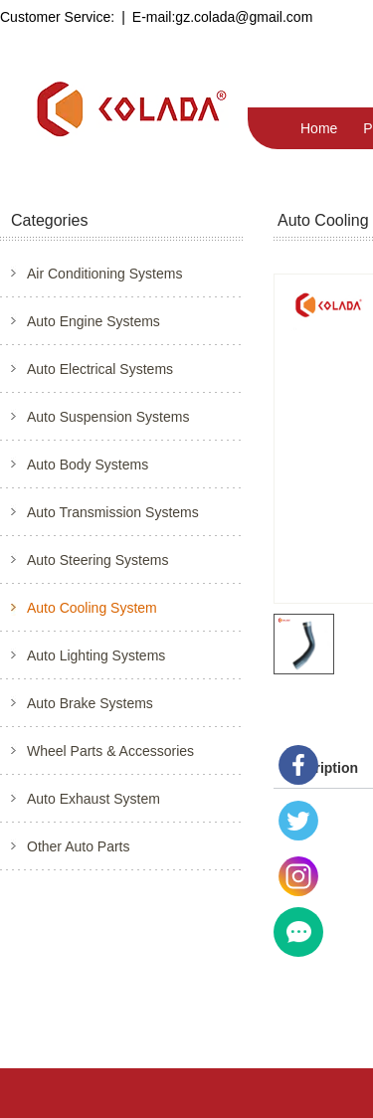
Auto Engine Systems (93, 321)
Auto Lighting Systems (96, 655)
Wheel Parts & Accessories (110, 751)
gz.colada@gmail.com (243, 17)
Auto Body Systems (87, 464)
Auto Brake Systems (90, 703)
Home (318, 128)
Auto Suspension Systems (108, 417)
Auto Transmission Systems (113, 512)
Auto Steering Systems (97, 560)
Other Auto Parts (78, 846)
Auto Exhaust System (93, 799)
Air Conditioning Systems (104, 273)
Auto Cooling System (92, 608)
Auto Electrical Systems (100, 369)
